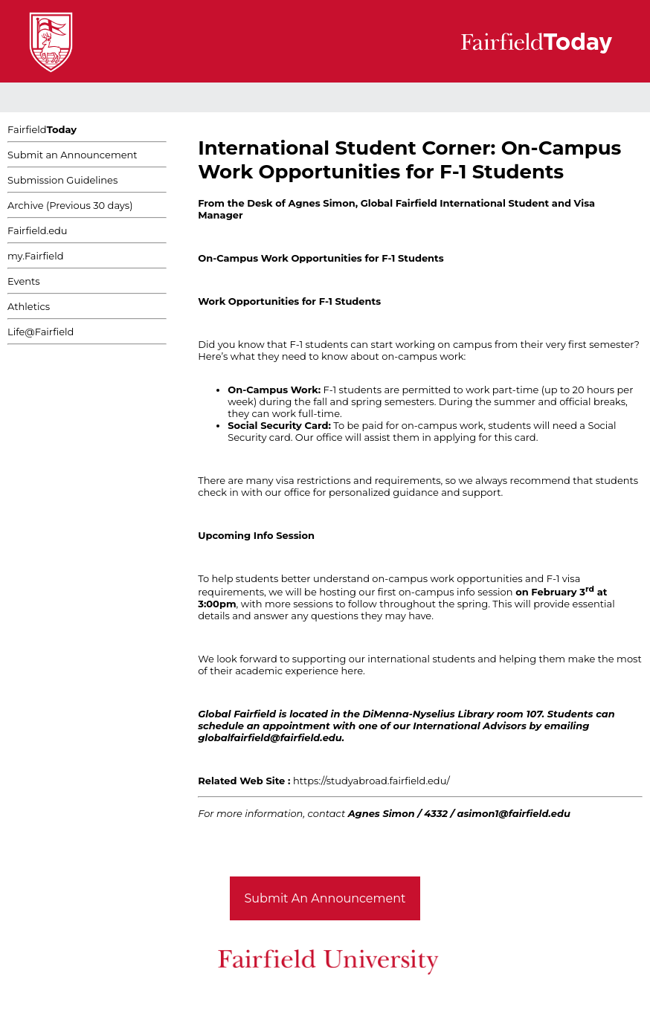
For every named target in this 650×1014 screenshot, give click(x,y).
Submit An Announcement (325, 898)
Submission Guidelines (62, 180)
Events (23, 281)
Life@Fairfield (40, 332)
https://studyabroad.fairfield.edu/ (371, 781)
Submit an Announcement (72, 155)
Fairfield (42, 129)
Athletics (28, 306)
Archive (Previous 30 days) (69, 205)
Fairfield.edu (37, 230)
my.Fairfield (35, 256)
